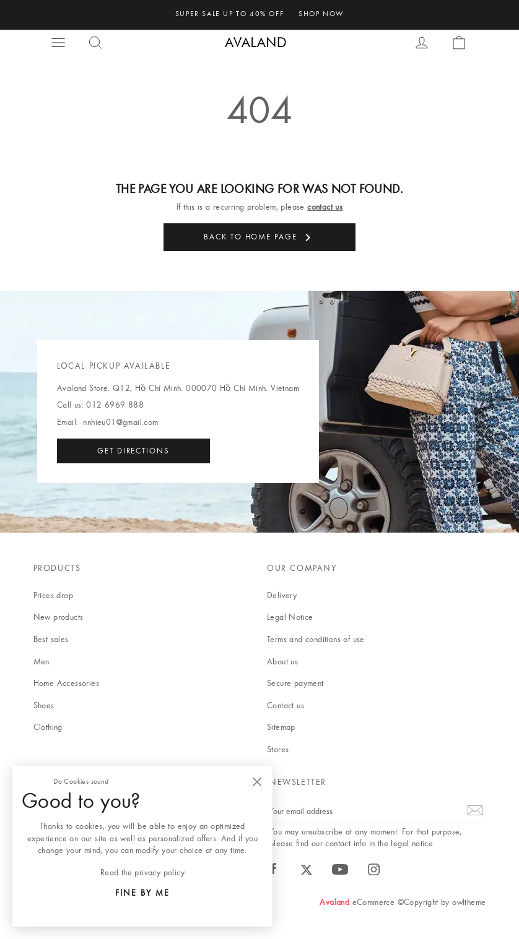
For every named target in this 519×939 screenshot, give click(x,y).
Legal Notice (290, 616)
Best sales (51, 639)
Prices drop (53, 595)
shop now (321, 13)
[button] (59, 42)
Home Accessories (66, 682)
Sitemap (281, 726)
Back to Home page (259, 237)
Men (41, 661)
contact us (324, 206)
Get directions (133, 450)
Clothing (48, 726)
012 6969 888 (115, 404)
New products (58, 616)
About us (282, 661)
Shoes (44, 705)
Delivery (282, 595)
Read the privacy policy (142, 872)
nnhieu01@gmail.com (120, 421)
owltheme (469, 901)
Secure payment (295, 682)
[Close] (256, 781)
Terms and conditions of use (316, 639)
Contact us (285, 705)
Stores (278, 749)
